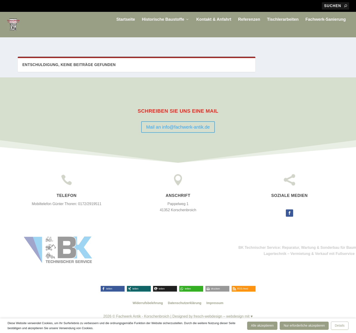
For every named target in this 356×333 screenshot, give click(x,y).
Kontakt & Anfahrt (213, 30)
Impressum (214, 303)
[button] (113, 289)
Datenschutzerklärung (184, 303)
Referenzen (249, 30)
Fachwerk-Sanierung (325, 30)
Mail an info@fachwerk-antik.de (178, 127)
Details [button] (340, 325)
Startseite (125, 30)
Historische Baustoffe (163, 30)
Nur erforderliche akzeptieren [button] (304, 325)
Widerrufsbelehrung (148, 303)
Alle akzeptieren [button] (262, 325)
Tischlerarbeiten (283, 30)
